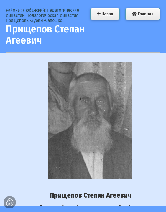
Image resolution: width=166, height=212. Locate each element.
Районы (13, 10)
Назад (105, 13)
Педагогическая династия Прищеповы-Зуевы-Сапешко (42, 18)
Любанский (34, 10)
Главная (143, 13)
